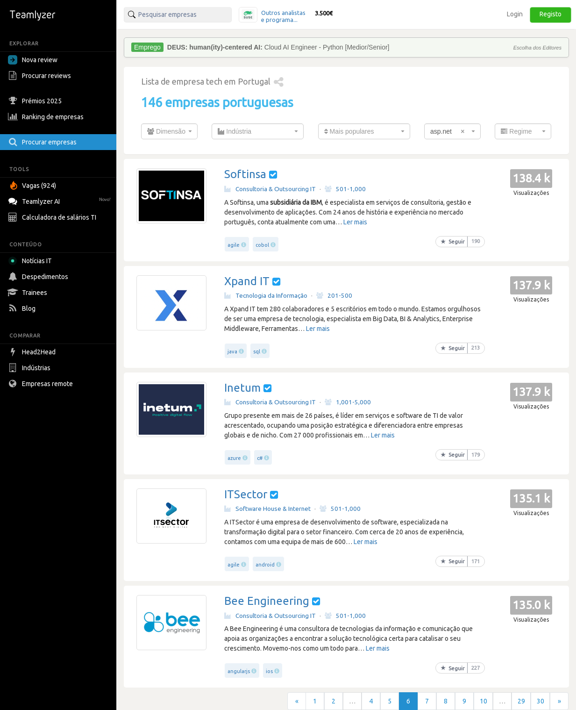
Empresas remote (41, 383)
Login (515, 14)
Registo (551, 14)
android (265, 564)
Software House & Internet (267, 508)
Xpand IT (247, 281)
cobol (262, 245)
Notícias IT (31, 261)
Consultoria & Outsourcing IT (270, 189)
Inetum (242, 387)
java (232, 351)
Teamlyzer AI (60, 200)
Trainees (28, 292)
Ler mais (355, 222)
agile (234, 245)
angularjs (239, 671)
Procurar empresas (43, 142)
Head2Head (33, 352)
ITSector (245, 494)
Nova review (32, 60)
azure (234, 458)
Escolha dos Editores (537, 47)
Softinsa (245, 174)
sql (256, 351)
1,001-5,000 (348, 402)
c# (260, 458)
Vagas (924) (33, 185)
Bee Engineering (266, 601)
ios (269, 671)
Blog (23, 308)
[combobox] (169, 131)
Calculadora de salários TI (53, 217)
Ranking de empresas (47, 117)
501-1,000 (345, 189)
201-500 (334, 295)
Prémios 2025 (36, 101)
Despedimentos (39, 276)
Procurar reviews (40, 75)
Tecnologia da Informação (265, 295)
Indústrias (30, 368)
